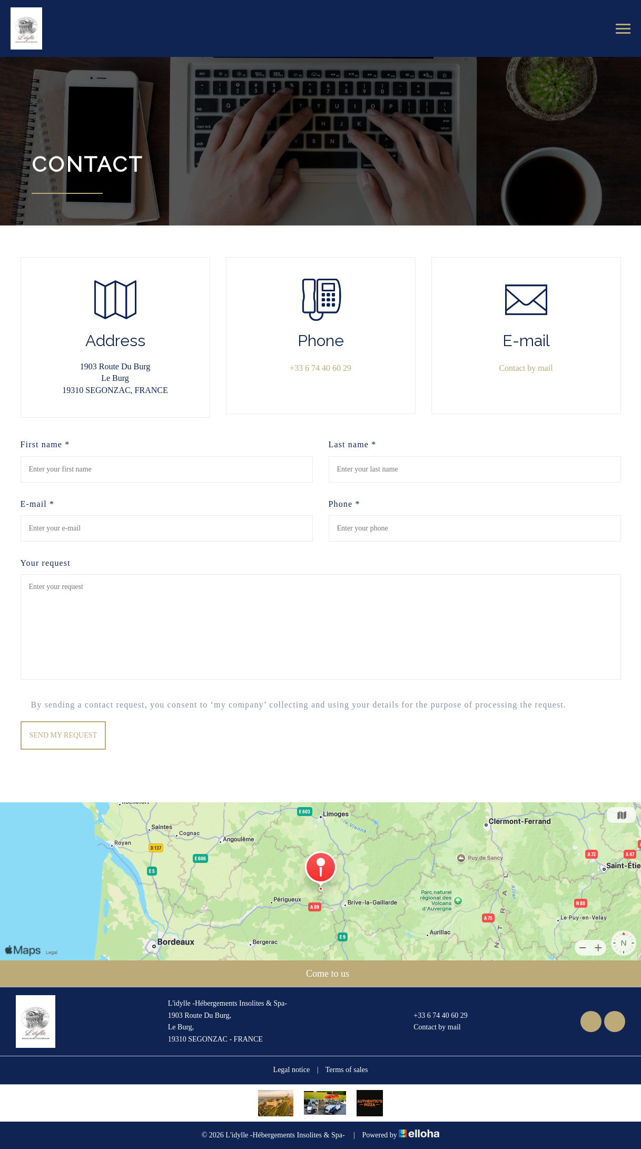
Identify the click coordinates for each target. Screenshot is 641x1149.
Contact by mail (526, 368)
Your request (46, 562)
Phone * (344, 503)
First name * (45, 444)
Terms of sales (347, 1070)
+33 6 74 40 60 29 (434, 1015)
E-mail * (38, 503)
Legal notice (291, 1070)
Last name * (353, 444)
